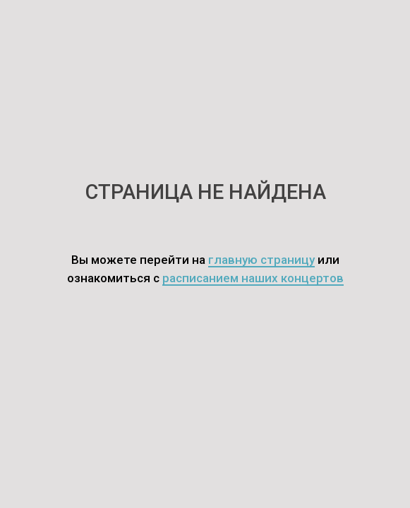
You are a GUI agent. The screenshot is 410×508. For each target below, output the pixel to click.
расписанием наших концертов (253, 278)
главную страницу (261, 260)
